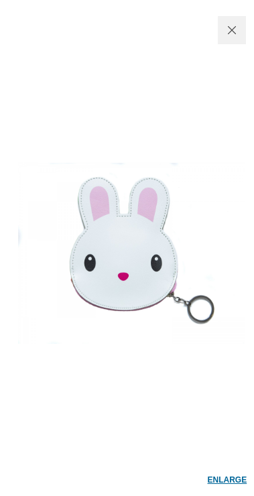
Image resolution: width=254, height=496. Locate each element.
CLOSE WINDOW (232, 30)
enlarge (227, 480)
